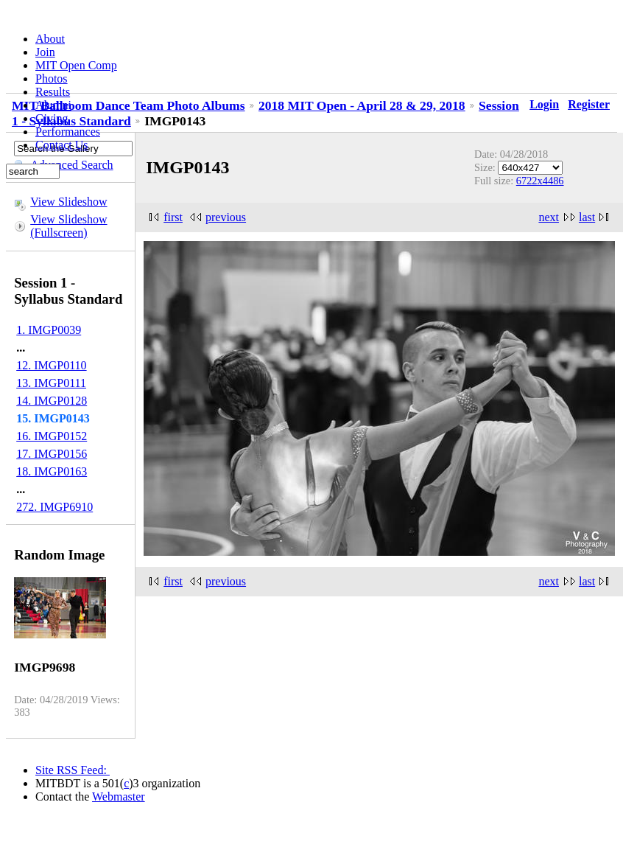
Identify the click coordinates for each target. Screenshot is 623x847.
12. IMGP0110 (51, 365)
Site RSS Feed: (72, 770)
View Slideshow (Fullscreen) (68, 226)
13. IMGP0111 (51, 383)
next (548, 217)
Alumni (53, 105)
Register (589, 104)
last (587, 217)
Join (45, 52)
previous (225, 217)
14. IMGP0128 (51, 400)
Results (52, 92)
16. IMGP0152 (51, 436)
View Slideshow (68, 201)
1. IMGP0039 (48, 330)
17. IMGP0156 (51, 453)
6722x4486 (540, 181)
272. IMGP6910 (54, 507)
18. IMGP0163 (51, 471)
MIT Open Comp (76, 65)
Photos (51, 78)
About (50, 38)
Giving (51, 118)
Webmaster (118, 796)
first (173, 217)
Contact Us (61, 145)
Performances (67, 131)
